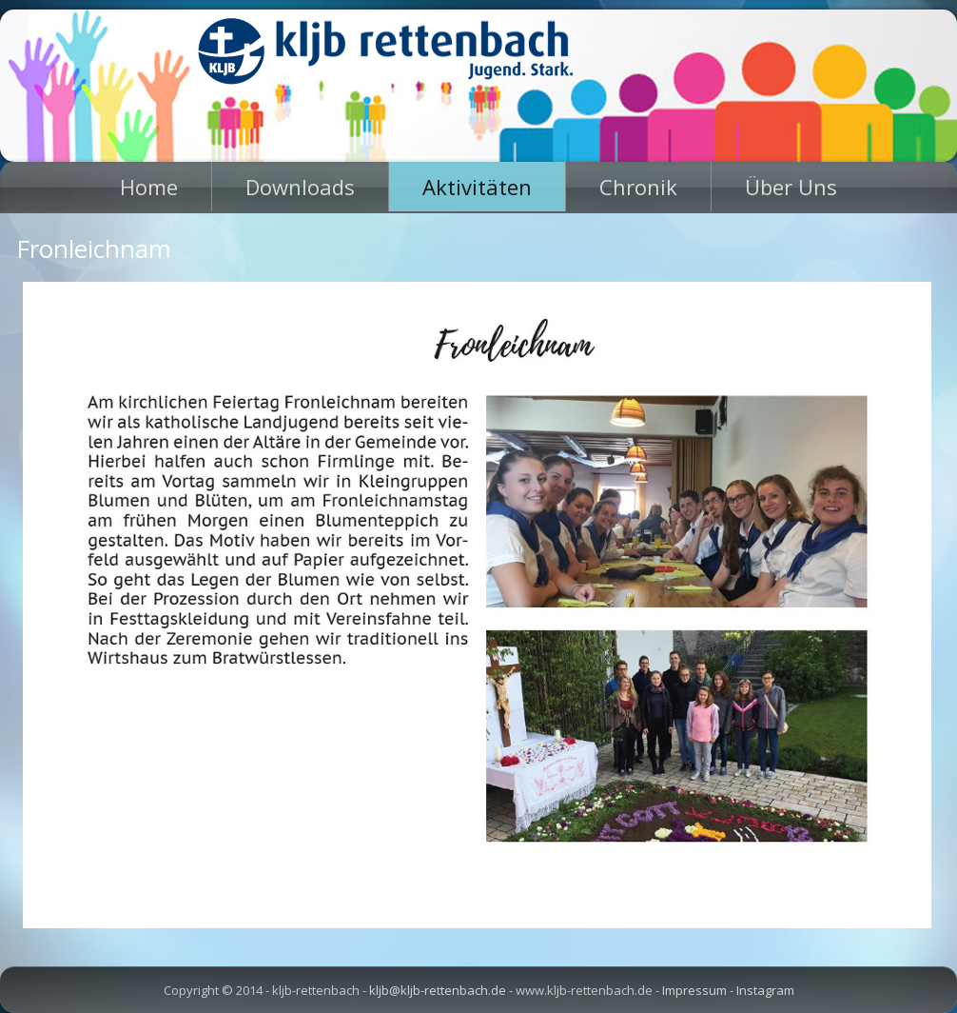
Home (149, 186)
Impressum (694, 990)
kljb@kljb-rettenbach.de (437, 990)
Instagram (765, 990)
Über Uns (791, 186)
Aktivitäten (477, 186)
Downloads (300, 186)
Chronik (638, 186)
